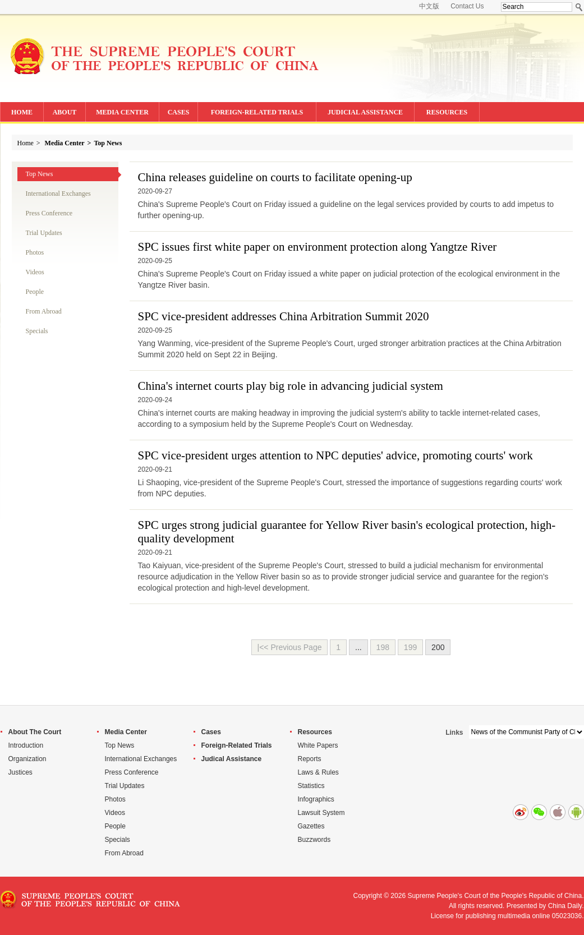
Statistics (311, 786)
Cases (211, 732)
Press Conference (49, 213)
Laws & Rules (318, 772)
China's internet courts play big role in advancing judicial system (290, 386)
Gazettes (311, 826)
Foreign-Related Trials (236, 745)
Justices (20, 772)
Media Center (65, 143)
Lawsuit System (321, 813)
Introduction (26, 745)
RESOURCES (446, 112)
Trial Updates (44, 233)
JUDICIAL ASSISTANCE (365, 112)
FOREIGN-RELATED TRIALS (257, 112)
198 (382, 647)
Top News (108, 143)
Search (579, 7)
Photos (35, 252)
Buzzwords (314, 840)
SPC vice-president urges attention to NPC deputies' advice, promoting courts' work (335, 455)
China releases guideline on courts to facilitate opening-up (275, 177)
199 (410, 647)
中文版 (429, 6)
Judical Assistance (231, 759)
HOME (22, 112)
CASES (179, 112)
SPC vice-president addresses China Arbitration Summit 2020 (283, 316)
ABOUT (65, 112)
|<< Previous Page (289, 647)
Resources (315, 732)
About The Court (35, 732)
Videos (35, 272)
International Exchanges (58, 193)
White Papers (318, 745)
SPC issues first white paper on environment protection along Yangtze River (317, 247)
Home (25, 143)
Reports (309, 759)
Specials (37, 331)
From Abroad (44, 311)
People (35, 292)
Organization (27, 759)
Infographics (316, 799)
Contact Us (467, 6)
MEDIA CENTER (122, 112)
